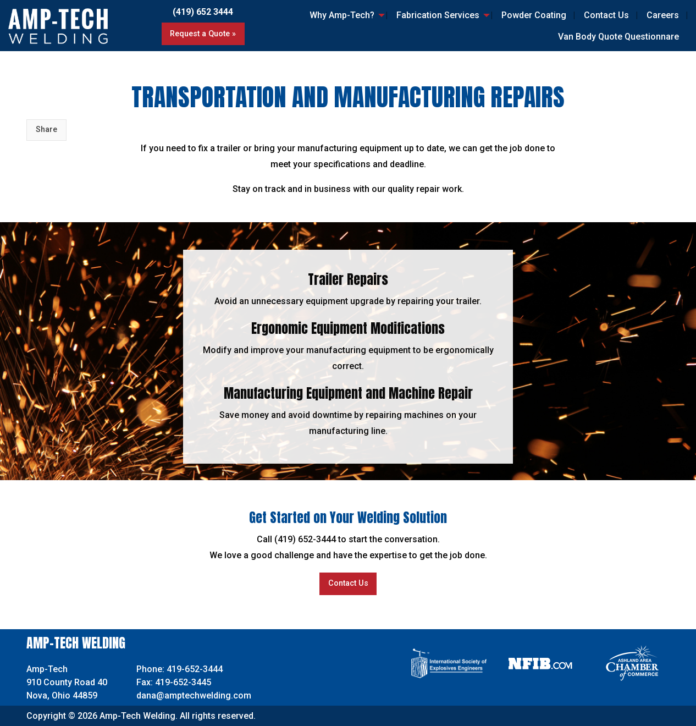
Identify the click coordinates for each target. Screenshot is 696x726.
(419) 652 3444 (203, 12)
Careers (663, 15)
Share (46, 129)
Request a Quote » (203, 33)
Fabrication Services (437, 15)
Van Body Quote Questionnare (618, 36)
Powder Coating (533, 15)
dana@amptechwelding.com (193, 695)
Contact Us (606, 15)
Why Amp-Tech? (342, 15)
